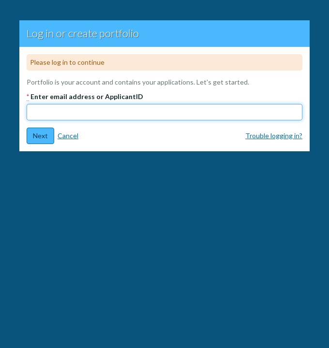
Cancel (68, 135)
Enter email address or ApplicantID (85, 97)
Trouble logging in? (273, 135)
